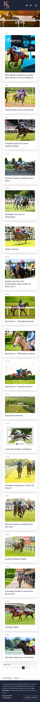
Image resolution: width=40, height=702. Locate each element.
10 (29, 668)
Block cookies (7, 697)
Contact (16, 678)
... (32, 668)
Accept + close (30, 697)
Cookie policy (7, 678)
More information (7, 695)
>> (35, 668)
